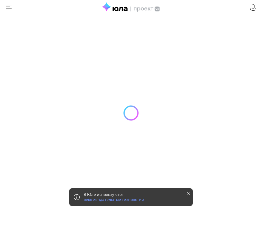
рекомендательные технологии (114, 199)
